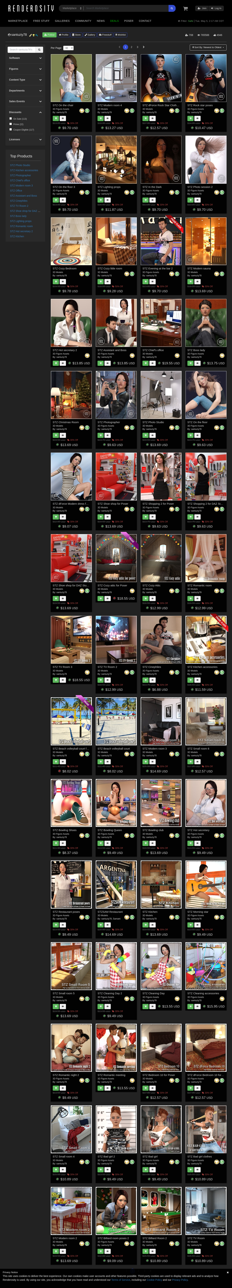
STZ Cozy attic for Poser (112, 585)
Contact (145, 20)
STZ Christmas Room (66, 422)
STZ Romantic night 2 (66, 1075)
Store (76, 34)
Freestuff (105, 34)
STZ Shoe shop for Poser (113, 503)
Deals (114, 20)
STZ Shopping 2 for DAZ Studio (206, 503)
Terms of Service (120, 1279)
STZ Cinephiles (19, 200)
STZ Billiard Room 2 (154, 1238)
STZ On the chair (63, 105)
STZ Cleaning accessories (203, 993)
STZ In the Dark (152, 186)
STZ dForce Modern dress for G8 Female (78, 503)
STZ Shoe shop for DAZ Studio (27, 210)
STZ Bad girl (150, 1156)
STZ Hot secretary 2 (21, 231)
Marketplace (18, 20)
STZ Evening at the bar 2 (157, 268)
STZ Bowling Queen (110, 830)
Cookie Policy (154, 1279)
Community (83, 20)
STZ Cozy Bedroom (65, 268)
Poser (128, 20)
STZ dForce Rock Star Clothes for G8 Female (170, 105)
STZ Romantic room (21, 226)
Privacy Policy (180, 1279)
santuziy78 (61, 112)
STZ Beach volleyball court (114, 748)
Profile (63, 34)
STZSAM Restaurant (110, 911)
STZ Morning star (197, 911)
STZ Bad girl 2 (106, 1156)
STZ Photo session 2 (200, 186)
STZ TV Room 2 (19, 205)
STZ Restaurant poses (66, 911)
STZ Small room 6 (198, 748)
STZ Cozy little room (110, 268)
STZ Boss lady (18, 216)
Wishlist (120, 34)
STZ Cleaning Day (153, 993)
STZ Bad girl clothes (199, 1156)
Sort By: (207, 47)
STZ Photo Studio (20, 165)
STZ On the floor (197, 422)
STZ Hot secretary (198, 830)
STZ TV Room (196, 1238)
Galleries (62, 20)
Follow (49, 34)
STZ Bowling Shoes (65, 830)
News (101, 20)
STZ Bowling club (153, 830)
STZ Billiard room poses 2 (113, 1238)
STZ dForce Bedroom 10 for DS (206, 1075)
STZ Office (16, 190)
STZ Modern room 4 (110, 105)
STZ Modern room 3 (21, 185)
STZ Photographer (20, 175)
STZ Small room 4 (64, 1156)
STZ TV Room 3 (62, 666)
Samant (116, 918)
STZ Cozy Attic (151, 585)
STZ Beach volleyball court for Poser (75, 748)
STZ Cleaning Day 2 (110, 993)
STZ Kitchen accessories (24, 170)
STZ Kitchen (17, 236)
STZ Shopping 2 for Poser (158, 503)
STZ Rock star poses (200, 105)
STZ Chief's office (20, 180)
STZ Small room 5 (64, 993)
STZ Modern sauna (199, 268)
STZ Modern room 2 (65, 1238)
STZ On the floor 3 (64, 186)
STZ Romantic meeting (111, 1075)
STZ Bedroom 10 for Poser (158, 1075)
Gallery (90, 34)
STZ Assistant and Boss (23, 195)
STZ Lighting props (21, 221)
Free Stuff (41, 20)
